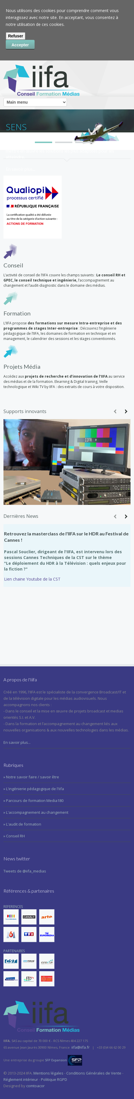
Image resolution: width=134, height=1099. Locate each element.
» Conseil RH (14, 835)
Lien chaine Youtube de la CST (32, 579)
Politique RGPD (54, 1079)
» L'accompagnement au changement (35, 812)
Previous (115, 411)
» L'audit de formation (22, 824)
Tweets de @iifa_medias (24, 871)
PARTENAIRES (28, 967)
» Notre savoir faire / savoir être (31, 776)
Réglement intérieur (20, 1079)
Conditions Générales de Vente (93, 1073)
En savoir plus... (17, 742)
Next (126, 411)
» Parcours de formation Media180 (33, 800)
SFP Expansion (56, 1060)
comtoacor (35, 1085)
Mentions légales (48, 1073)
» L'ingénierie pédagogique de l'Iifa (33, 788)
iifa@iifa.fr (80, 1047)
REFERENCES (28, 923)
